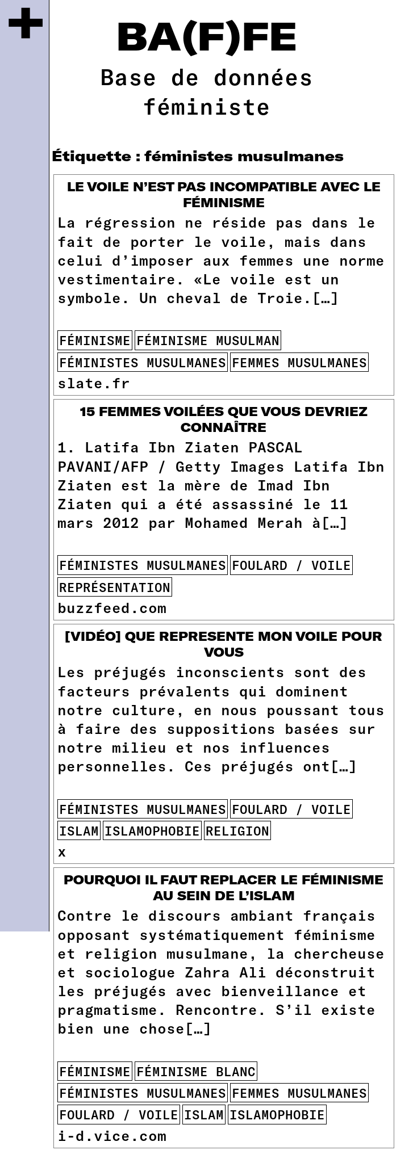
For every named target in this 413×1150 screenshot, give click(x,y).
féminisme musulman (207, 340)
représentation (114, 587)
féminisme (95, 340)
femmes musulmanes (299, 362)
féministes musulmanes (142, 362)
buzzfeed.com (111, 607)
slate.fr (93, 382)
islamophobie (152, 830)
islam (79, 830)
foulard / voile (291, 564)
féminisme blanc (196, 1071)
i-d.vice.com (111, 1135)
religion (237, 830)
